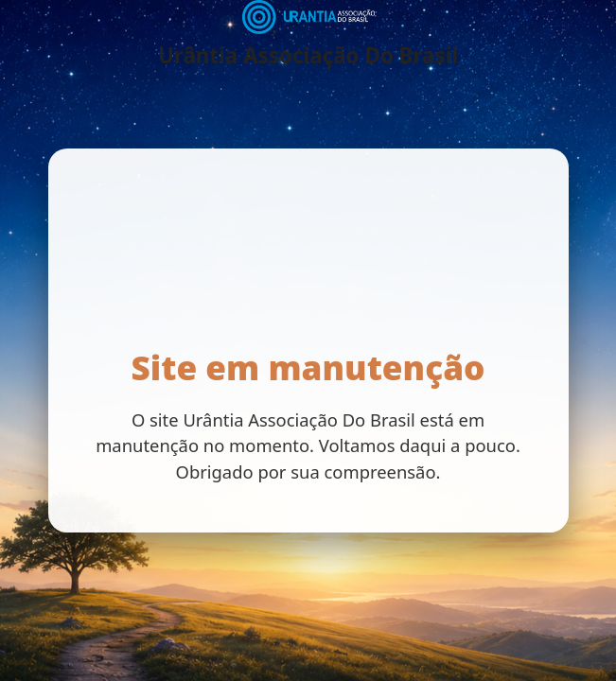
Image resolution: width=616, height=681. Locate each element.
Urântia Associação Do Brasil (308, 56)
